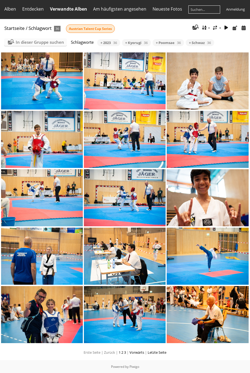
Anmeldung (235, 9)
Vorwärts (136, 352)
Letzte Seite (157, 352)
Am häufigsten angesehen (119, 9)
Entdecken (33, 9)
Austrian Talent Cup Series (90, 28)
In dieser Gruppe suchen (40, 42)
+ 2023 (108, 42)
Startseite (14, 28)
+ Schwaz (200, 42)
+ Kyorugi (136, 42)
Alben (10, 9)
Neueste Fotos (167, 9)
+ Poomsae (168, 42)
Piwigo (134, 366)
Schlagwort (40, 28)
